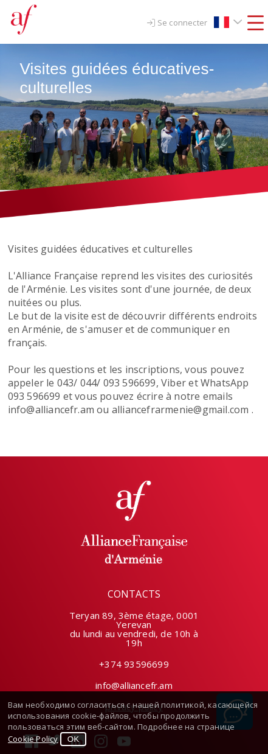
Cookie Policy (33, 738)
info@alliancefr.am (134, 685)
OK (73, 739)
